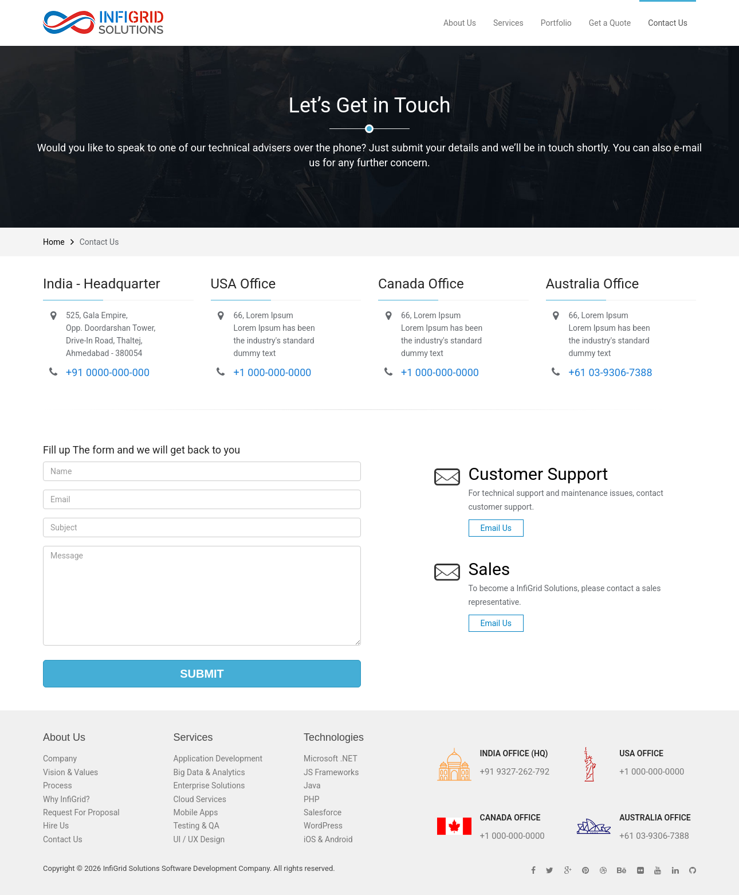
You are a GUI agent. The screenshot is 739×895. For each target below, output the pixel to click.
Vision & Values (70, 772)
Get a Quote (610, 23)
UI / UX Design (199, 839)
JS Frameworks (331, 772)
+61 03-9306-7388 (610, 372)
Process (57, 785)
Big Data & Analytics (209, 772)
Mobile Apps (196, 812)
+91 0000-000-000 (108, 372)
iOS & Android (328, 839)
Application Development (218, 758)
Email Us (496, 528)
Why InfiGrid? (66, 799)
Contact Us (667, 23)
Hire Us (56, 825)
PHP (312, 799)
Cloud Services (200, 799)
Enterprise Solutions (209, 785)
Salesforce (322, 812)
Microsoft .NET (330, 758)
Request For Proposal (81, 812)
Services (508, 23)
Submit (202, 673)
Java (312, 785)
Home (54, 242)
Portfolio (556, 23)
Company (60, 758)
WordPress (323, 825)
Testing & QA (196, 825)
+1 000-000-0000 (273, 372)
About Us (459, 23)
